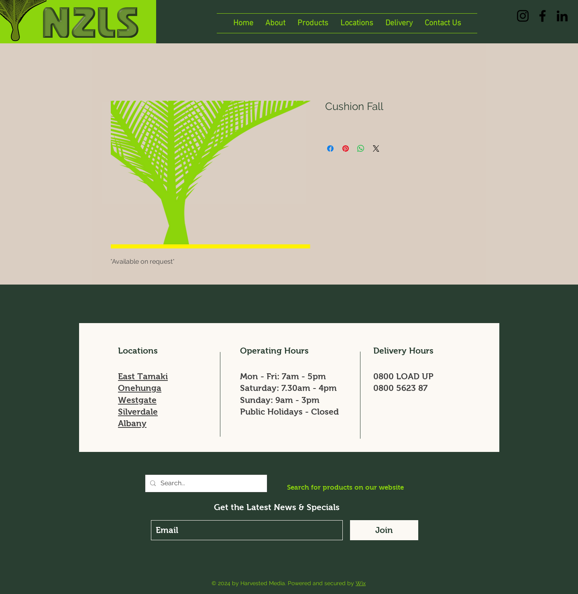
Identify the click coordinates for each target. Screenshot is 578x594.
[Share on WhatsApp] (361, 148)
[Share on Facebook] (330, 148)
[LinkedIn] (562, 16)
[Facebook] (542, 16)
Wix (361, 583)
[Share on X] (376, 148)
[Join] (384, 530)
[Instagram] (523, 16)
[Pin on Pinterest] (345, 148)
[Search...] (205, 483)
